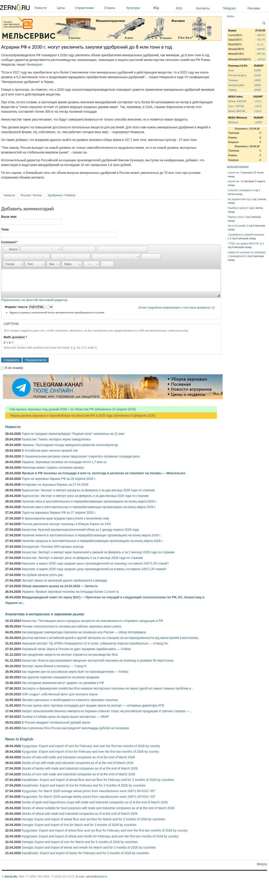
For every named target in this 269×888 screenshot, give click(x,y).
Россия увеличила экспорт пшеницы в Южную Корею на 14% (66, 524)
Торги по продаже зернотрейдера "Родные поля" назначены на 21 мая (73, 433)
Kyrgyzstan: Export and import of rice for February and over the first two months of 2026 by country (90, 751)
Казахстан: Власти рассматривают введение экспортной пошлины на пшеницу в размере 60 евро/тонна (98, 660)
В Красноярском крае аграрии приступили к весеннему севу (65, 518)
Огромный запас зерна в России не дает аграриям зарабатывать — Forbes (76, 649)
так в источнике (237, 225)
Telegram (229, 8)
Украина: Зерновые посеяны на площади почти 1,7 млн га (64, 462)
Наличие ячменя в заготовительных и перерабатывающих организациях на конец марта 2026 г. (91, 535)
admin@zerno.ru (96, 876)
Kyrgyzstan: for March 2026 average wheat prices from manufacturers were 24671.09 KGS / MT (88, 791)
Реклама (253, 8)
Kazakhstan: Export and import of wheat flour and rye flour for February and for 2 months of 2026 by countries (98, 780)
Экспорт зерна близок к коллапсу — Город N (54, 666)
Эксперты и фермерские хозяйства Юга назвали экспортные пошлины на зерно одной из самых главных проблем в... (107, 688)
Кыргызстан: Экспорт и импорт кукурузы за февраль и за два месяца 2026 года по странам (88, 490)
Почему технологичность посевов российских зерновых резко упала (71, 626)
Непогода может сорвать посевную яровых (53, 467)
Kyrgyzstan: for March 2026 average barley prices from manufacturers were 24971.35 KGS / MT (88, 796)
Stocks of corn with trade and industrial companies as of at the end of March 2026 (78, 774)
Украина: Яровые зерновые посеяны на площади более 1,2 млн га (70, 591)
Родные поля (235, 217)
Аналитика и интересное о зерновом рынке (44, 614)
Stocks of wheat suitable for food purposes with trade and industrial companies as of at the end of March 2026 (98, 808)
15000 (257, 70)
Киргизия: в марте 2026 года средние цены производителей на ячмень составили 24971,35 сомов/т (94, 569)
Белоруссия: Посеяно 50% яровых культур (53, 546)
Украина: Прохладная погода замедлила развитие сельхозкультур (70, 445)
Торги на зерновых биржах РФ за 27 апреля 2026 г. (59, 512)
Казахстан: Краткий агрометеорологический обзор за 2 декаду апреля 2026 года (80, 529)
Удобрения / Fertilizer (62, 195)
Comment (9, 242)
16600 (257, 85)
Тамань (232, 89)
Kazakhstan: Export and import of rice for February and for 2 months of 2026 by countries (84, 785)
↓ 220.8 (257, 106)
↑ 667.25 (260, 53)
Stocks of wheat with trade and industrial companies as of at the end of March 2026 (79, 813)
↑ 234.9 (257, 101)
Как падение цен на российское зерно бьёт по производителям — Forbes (75, 671)
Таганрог (233, 80)
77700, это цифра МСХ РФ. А (245, 243)
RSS (179, 8)
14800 (257, 80)
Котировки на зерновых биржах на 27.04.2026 (55, 484)
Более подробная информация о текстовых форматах (174, 307)
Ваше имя (8, 216)
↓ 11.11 (259, 44)
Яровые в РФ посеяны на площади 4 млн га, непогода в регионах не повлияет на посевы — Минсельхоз (103, 473)
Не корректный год (238, 199)
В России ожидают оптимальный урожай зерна (56, 722)
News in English (19, 739)
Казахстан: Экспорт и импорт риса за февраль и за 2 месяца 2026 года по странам (82, 558)
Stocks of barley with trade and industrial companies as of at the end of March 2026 (80, 768)
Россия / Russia (31, 195)
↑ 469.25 (260, 35)
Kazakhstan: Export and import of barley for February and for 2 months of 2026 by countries (85, 853)
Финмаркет (34, 64)
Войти (230, 16)
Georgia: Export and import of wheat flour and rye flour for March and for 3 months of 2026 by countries (93, 819)
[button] (11, 249)
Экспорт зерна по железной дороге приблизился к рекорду (64, 580)
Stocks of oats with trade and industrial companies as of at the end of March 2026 (78, 757)
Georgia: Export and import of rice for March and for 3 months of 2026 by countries (79, 825)
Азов (231, 70)
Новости (45, 7)
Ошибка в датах (237, 208)
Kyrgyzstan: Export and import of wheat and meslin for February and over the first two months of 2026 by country (100, 836)
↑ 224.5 (257, 111)
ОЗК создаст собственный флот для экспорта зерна (60, 694)
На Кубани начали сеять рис (42, 575)
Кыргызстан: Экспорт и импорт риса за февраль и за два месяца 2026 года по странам (85, 496)
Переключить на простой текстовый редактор (34, 300)
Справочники (88, 7)
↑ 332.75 (260, 39)
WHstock (233, 122)
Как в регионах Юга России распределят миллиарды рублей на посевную (75, 728)
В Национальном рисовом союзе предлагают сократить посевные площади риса (81, 456)
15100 (257, 75)
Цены (65, 7)
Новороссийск (236, 85)
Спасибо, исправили (240, 190)
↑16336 (258, 122)
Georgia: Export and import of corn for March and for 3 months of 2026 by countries (80, 842)
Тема (5, 229)
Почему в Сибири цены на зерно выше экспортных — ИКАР (65, 716)
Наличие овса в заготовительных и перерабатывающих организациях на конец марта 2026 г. (89, 501)
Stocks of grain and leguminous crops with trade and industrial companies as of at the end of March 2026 (95, 802)
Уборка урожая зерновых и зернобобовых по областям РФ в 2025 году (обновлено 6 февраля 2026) (80, 415)
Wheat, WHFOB (237, 101)
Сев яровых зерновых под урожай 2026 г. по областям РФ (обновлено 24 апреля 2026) (70, 409)
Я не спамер (14, 368)
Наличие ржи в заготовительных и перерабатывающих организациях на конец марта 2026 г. (89, 507)
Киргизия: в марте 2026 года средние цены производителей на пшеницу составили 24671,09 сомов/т (95, 563)
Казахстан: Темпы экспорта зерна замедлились (56, 439)
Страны (114, 7)
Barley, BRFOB (236, 111)
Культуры (138, 7)
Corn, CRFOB (236, 106)
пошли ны (234, 172)
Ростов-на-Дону (237, 75)
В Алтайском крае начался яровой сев (50, 450)
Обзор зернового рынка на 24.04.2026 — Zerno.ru (60, 586)
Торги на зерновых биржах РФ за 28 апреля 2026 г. (59, 479)
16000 (257, 89)
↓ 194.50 (260, 59)
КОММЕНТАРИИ (237, 167)
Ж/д (156, 7)
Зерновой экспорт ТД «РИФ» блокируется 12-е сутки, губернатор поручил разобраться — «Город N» (95, 643)
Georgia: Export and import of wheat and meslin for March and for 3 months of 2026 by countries (89, 847)
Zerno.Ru (11, 876)
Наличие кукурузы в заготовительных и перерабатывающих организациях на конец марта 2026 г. (92, 541)
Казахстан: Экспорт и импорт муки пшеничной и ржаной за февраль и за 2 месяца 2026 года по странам (98, 552)
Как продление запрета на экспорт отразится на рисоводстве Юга (70, 654)
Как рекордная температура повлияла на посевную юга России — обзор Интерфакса (84, 632)
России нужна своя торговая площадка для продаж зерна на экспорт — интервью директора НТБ (93, 705)
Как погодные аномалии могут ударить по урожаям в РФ (63, 683)
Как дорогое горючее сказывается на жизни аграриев (60, 677)
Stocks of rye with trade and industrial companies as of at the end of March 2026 (77, 763)
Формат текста (16, 307)
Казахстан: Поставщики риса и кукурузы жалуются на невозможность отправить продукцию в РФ (92, 621)
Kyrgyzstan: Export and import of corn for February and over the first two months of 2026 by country (91, 746)
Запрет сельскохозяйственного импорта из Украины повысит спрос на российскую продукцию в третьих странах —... (107, 711)
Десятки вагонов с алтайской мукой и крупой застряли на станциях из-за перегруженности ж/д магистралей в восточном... (111, 638)
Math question (15, 337)
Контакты (202, 8)
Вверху (262, 864)
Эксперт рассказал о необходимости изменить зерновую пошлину (70, 700)
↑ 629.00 (260, 49)
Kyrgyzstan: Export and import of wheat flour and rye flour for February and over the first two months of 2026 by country (105, 830)
